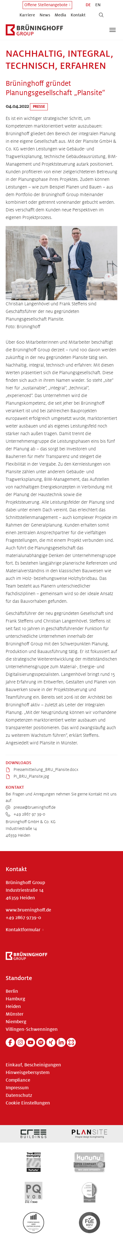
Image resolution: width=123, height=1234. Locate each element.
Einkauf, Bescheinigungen (33, 1065)
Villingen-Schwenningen (32, 1029)
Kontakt (78, 15)
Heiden (13, 1006)
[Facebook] (10, 1042)
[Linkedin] (61, 1042)
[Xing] (50, 1042)
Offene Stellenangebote (46, 5)
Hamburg (15, 998)
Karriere (27, 15)
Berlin (12, 991)
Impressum (17, 1087)
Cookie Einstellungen (28, 1103)
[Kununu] (71, 1042)
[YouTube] (30, 1042)
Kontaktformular (23, 929)
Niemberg (16, 1021)
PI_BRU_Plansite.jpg (30, 776)
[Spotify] (40, 1042)
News (45, 15)
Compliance (18, 1080)
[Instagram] (20, 1042)
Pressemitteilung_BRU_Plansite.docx (45, 769)
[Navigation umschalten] (112, 30)
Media (60, 15)
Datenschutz (19, 1095)
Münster (14, 1014)
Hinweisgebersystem (27, 1072)
